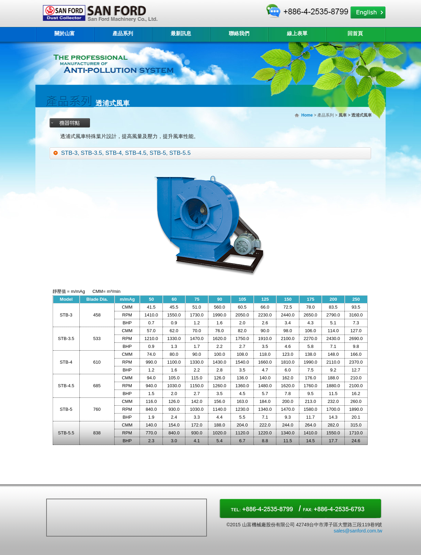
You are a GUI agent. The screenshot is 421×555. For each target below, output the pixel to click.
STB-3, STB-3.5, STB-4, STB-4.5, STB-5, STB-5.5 (126, 153)
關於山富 (64, 33)
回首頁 (355, 33)
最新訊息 (181, 33)
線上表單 (297, 33)
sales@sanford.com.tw (358, 530)
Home (307, 115)
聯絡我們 (239, 33)
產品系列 (123, 33)
